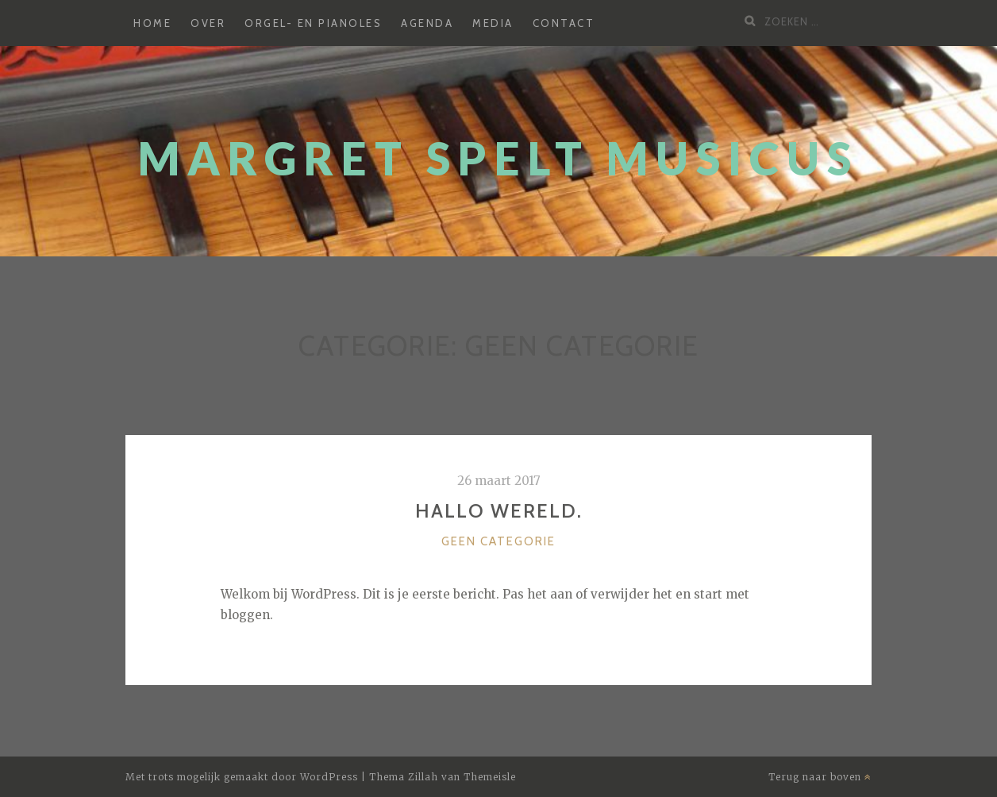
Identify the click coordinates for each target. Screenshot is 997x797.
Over (208, 23)
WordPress (329, 777)
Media (493, 23)
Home (152, 23)
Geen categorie (498, 541)
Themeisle (490, 777)
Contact (564, 23)
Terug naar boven (820, 777)
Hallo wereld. (499, 510)
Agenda (427, 23)
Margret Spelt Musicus (498, 158)
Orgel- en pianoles (313, 23)
